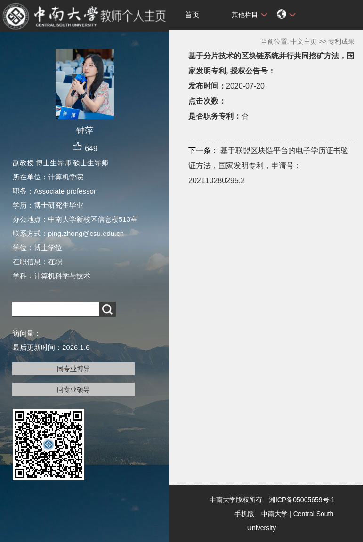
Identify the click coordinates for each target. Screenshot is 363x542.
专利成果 (341, 41)
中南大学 (274, 514)
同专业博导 (73, 368)
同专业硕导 (73, 389)
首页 (192, 15)
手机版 (244, 514)
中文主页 (303, 41)
